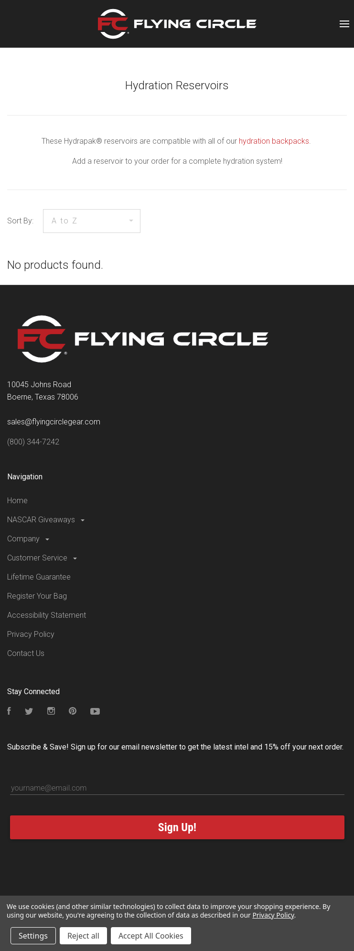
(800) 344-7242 (33, 441)
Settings (33, 935)
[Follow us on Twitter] (29, 712)
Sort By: (20, 220)
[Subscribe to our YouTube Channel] (95, 712)
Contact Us (25, 653)
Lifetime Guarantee (39, 576)
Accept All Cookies (150, 935)
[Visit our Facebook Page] (9, 712)
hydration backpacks (274, 141)
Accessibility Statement (46, 615)
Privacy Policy (30, 634)
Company (29, 538)
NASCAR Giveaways (46, 519)
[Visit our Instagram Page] (51, 712)
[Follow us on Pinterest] (72, 712)
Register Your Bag (37, 596)
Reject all (83, 935)
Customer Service (42, 557)
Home (17, 500)
